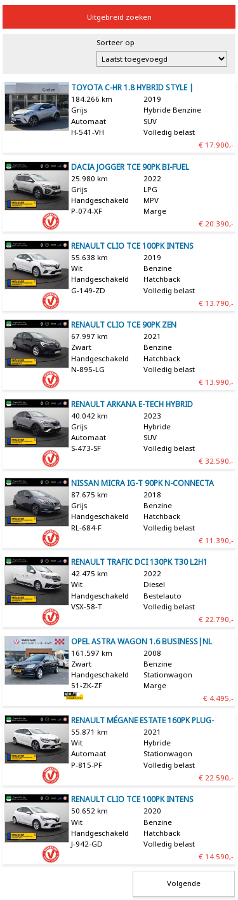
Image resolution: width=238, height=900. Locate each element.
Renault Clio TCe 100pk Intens (132, 245)
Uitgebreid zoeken (119, 17)
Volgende (184, 883)
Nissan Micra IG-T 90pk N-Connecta (142, 483)
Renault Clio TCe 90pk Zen (123, 324)
